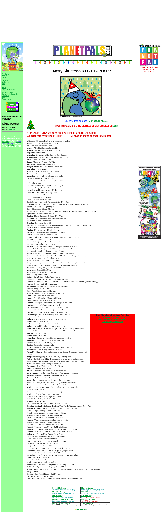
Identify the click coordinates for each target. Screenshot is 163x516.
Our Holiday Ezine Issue (112, 322)
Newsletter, (6, 142)
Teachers (5, 92)
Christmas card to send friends (112, 317)
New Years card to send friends (112, 319)
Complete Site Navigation (10, 94)
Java (3, 79)
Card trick (5, 80)
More (3, 84)
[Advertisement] (69, 21)
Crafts (4, 77)
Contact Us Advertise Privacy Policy (6, 97)
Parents (11, 92)
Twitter (12, 145)
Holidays (4, 75)
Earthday (5, 91)
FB (8, 145)
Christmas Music (98, 121)
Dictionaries (5, 82)
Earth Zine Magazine (8, 89)
